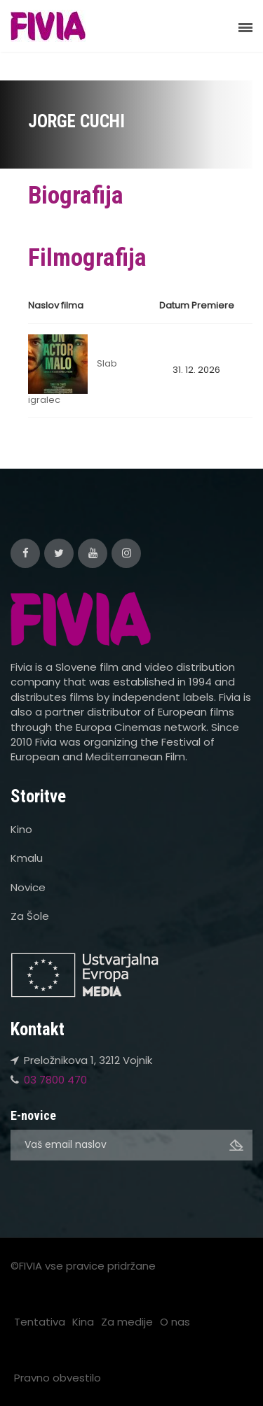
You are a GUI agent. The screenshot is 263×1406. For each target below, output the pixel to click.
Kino (21, 829)
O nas (175, 1321)
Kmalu (27, 858)
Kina (83, 1321)
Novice (28, 887)
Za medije (127, 1321)
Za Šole (30, 916)
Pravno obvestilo (57, 1377)
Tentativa (39, 1321)
